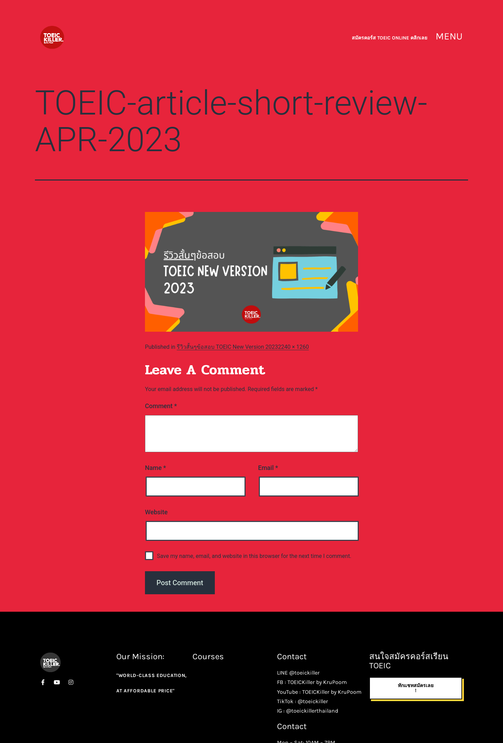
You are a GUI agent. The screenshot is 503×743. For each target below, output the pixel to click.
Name (155, 467)
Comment (161, 406)
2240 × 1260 (293, 347)
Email (268, 467)
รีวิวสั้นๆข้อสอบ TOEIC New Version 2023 (227, 347)
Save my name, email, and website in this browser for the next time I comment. (254, 556)
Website (156, 512)
